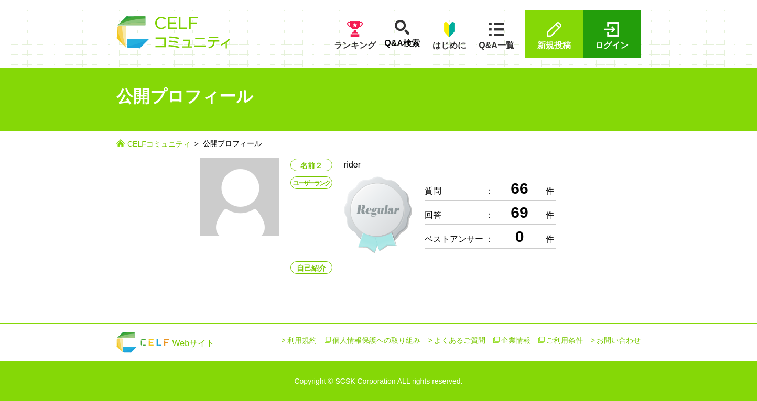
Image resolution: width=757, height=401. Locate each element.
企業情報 (516, 340)
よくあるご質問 (459, 340)
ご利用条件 (564, 340)
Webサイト (165, 343)
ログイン (612, 35)
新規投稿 (554, 35)
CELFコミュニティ (158, 144)
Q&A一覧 (496, 35)
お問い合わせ (619, 340)
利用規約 (302, 340)
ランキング (355, 35)
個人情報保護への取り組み (376, 340)
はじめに (449, 35)
